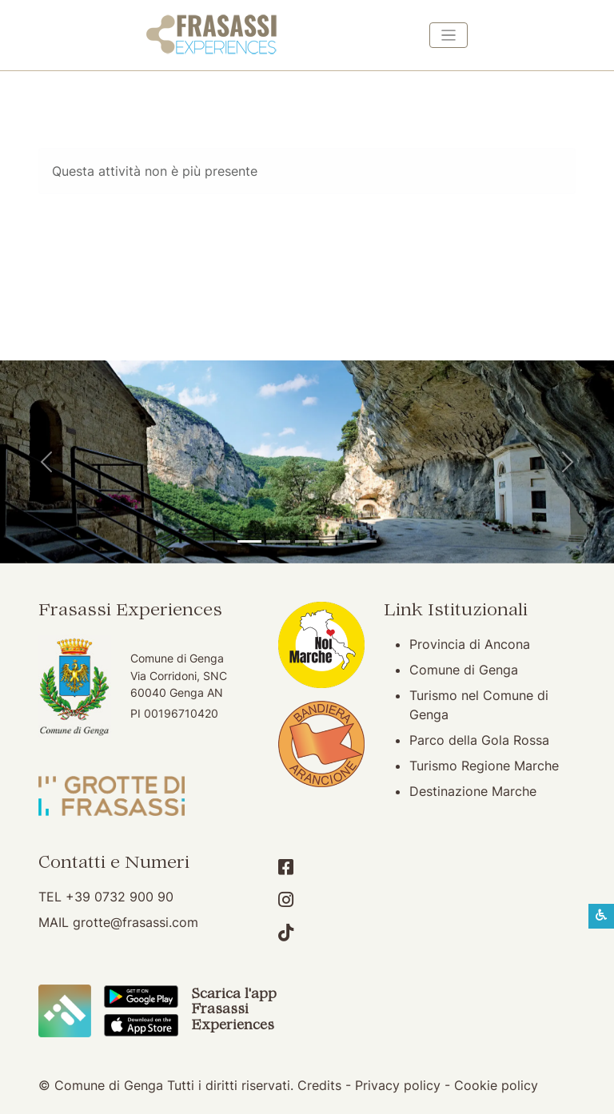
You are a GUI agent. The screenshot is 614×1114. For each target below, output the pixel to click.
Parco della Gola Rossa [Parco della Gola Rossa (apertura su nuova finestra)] (479, 740)
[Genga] (365, 541)
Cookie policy (496, 1085)
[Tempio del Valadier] (249, 541)
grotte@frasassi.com (135, 922)
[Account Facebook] (285, 867)
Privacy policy (398, 1085)
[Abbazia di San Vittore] (336, 541)
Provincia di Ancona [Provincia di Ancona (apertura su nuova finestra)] (469, 644)
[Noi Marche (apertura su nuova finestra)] (321, 643)
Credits (319, 1085)
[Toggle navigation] (448, 35)
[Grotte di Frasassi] (278, 541)
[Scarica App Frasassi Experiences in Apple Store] (141, 1024)
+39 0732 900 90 (119, 897)
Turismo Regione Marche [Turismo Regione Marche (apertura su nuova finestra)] (484, 766)
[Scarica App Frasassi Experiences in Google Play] (141, 996)
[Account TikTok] (285, 932)
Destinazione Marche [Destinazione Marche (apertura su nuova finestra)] (472, 791)
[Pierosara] (307, 541)
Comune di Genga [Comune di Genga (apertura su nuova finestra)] (463, 670)
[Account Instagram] (285, 899)
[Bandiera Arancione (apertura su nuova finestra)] (321, 742)
